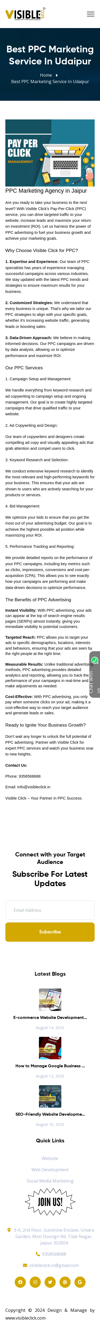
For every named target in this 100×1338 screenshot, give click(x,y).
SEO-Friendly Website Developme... (50, 1114)
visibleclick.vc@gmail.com (50, 1265)
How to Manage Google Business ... (50, 1066)
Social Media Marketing (50, 1181)
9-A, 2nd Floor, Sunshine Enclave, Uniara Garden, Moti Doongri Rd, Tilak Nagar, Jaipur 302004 (54, 1236)
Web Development (50, 1170)
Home (46, 75)
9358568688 (50, 1254)
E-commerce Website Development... (50, 1018)
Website (50, 1158)
